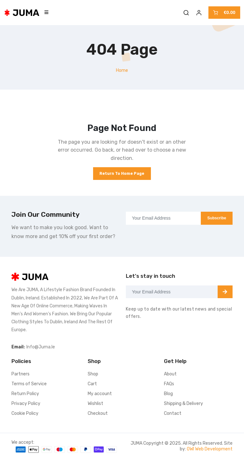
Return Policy (25, 393)
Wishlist (95, 403)
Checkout (98, 413)
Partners (20, 374)
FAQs (169, 384)
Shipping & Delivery (183, 403)
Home (122, 70)
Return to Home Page (121, 173)
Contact (172, 413)
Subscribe (216, 218)
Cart (92, 384)
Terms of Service (29, 384)
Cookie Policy (24, 413)
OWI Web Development (210, 449)
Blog (168, 393)
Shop (93, 374)
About (170, 374)
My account (100, 393)
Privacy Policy (25, 403)
